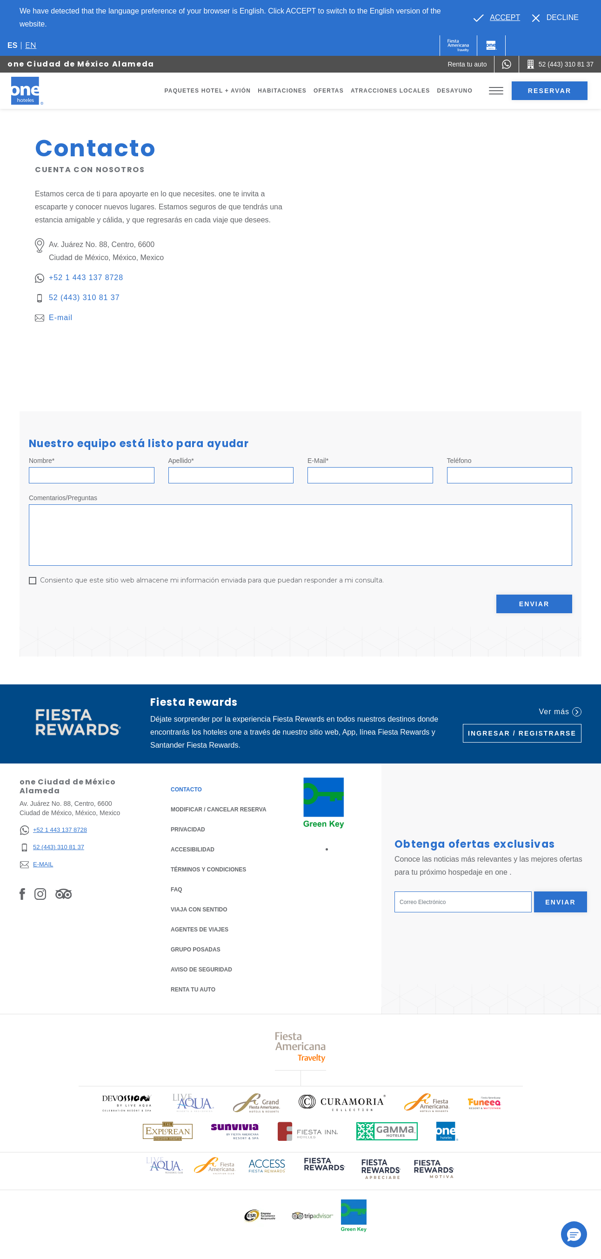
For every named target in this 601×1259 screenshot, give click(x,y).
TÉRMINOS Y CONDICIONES (208, 869)
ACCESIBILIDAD (192, 849)
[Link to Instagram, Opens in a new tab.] (40, 893)
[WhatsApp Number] (506, 64)
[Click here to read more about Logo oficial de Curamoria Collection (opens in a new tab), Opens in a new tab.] (342, 1103)
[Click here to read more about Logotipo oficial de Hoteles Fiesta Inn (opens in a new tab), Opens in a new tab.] (308, 1131)
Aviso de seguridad (201, 969)
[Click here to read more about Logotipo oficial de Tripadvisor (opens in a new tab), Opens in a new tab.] (312, 1216)
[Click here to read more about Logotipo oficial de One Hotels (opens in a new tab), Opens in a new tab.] (447, 1131)
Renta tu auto (193, 989)
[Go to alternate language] (497, 17)
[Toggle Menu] (496, 91)
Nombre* (41, 460)
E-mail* (317, 460)
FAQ (176, 889)
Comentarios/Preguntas (63, 498)
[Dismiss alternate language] (555, 18)
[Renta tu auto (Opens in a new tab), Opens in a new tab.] (467, 64)
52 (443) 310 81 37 (84, 297)
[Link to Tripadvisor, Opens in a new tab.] (63, 893)
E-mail (61, 317)
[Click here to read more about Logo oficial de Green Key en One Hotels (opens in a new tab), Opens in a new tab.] (354, 1215)
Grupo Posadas (195, 949)
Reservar (549, 90)
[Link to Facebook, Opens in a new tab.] (22, 893)
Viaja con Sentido (199, 909)
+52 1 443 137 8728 (86, 277)
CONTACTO (186, 789)
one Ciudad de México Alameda (80, 64)
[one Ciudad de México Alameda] (38, 91)
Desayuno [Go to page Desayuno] (455, 90)
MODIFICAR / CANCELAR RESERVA (219, 809)
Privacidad (188, 829)
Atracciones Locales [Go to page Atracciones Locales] (390, 90)
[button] (574, 1234)
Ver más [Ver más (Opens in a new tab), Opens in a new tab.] (560, 712)
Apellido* (181, 460)
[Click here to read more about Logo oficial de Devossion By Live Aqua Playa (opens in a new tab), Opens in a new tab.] (126, 1102)
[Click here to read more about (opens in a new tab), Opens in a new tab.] (324, 1170)
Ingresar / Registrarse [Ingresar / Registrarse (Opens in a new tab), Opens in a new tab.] (522, 733)
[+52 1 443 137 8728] (53, 830)
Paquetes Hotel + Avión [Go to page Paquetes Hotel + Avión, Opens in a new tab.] (208, 90)
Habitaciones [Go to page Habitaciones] (282, 90)
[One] (491, 45)
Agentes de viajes (199, 929)
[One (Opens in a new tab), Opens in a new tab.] (458, 45)
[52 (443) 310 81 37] (53, 847)
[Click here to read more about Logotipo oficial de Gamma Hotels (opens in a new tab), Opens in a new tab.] (387, 1131)
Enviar (534, 604)
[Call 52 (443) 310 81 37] (560, 64)
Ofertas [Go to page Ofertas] (329, 90)
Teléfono (459, 460)
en (30, 45)
